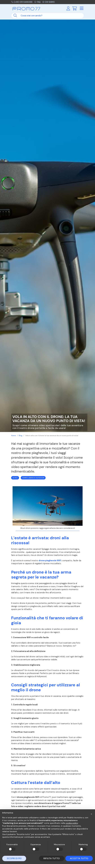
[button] (91, 814)
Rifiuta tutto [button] (51, 858)
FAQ (37, 2)
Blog (20, 435)
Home (13, 435)
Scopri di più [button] (14, 858)
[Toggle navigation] (81, 8)
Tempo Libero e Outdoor (33, 478)
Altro (15, 478)
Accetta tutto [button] (79, 858)
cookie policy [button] (72, 823)
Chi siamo (49, 2)
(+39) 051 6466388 (22, 2)
